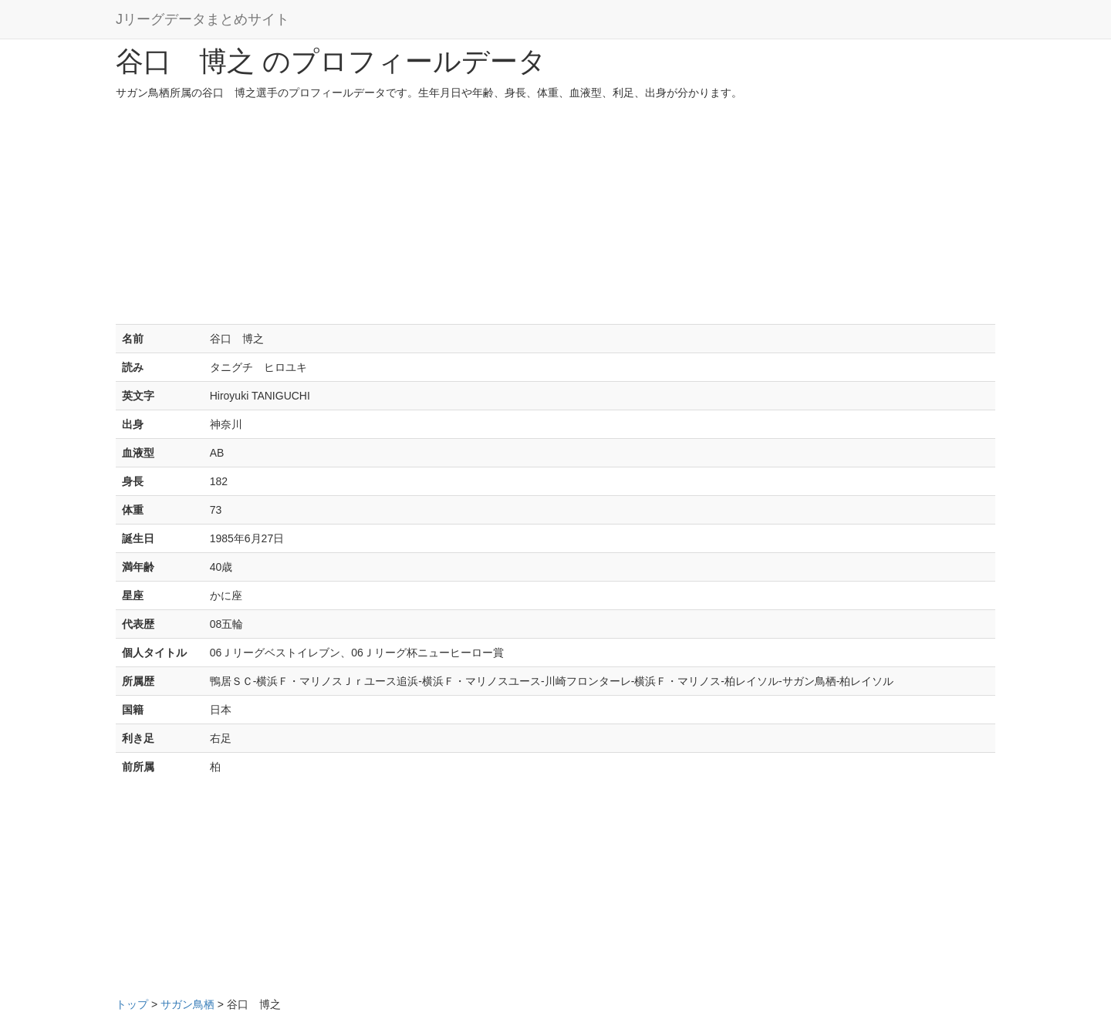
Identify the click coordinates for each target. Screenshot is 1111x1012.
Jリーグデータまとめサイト (202, 19)
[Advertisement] (555, 216)
